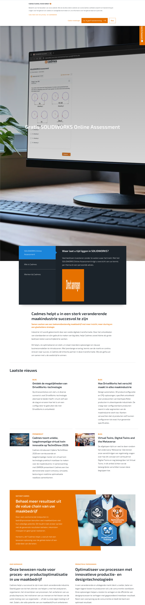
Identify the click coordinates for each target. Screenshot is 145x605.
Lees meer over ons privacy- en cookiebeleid (43, 14)
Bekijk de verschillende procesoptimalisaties (32, 583)
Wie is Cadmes (30, 264)
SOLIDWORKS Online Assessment (33, 252)
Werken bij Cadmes (32, 274)
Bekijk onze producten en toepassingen (95, 583)
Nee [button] (112, 20)
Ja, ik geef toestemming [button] (92, 20)
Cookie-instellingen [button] (74, 20)
